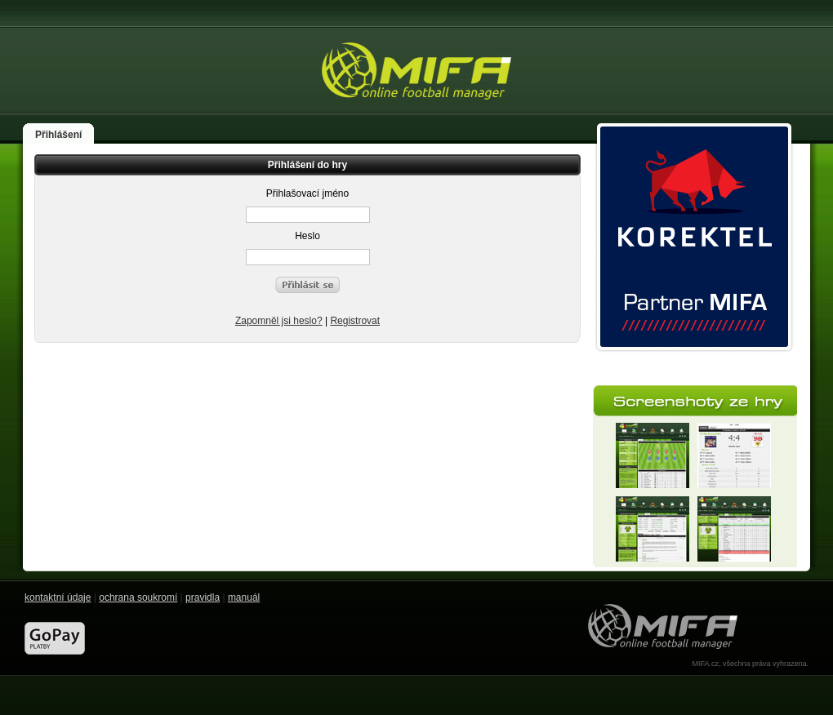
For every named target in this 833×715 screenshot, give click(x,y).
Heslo (307, 236)
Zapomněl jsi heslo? (279, 320)
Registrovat (355, 320)
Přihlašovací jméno (307, 193)
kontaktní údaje (57, 597)
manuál (244, 597)
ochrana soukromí (138, 597)
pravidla (202, 597)
